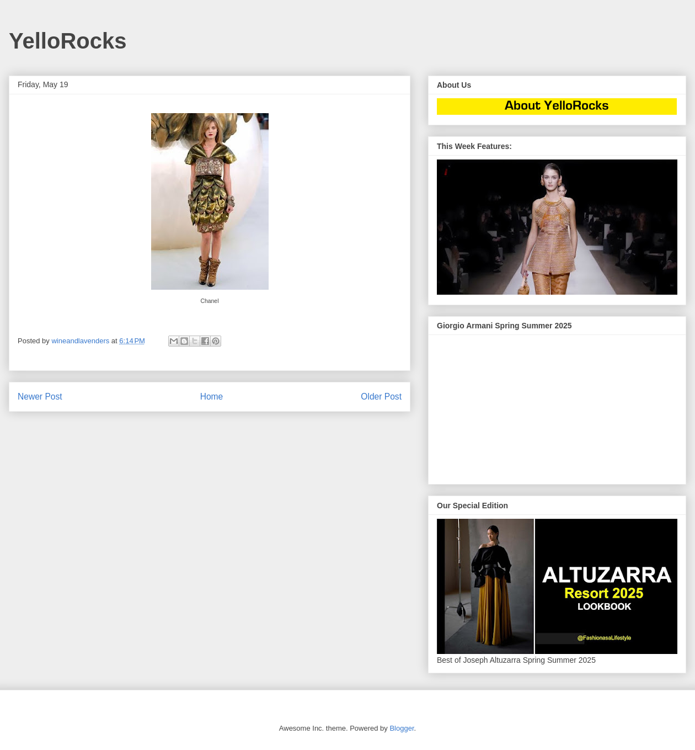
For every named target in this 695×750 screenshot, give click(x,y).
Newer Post (40, 396)
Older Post (381, 396)
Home (211, 396)
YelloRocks (67, 41)
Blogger (401, 728)
